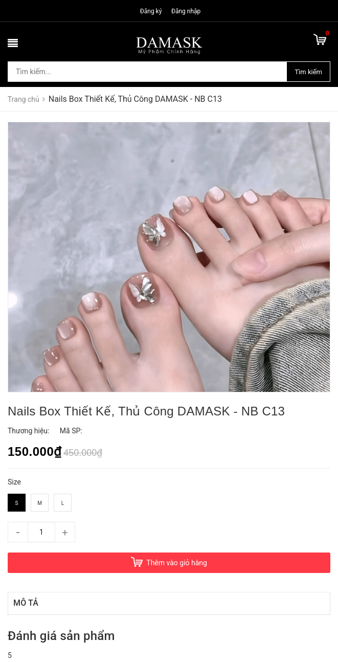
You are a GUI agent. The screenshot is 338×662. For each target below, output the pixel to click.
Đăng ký (151, 11)
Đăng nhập (185, 11)
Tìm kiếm (308, 72)
